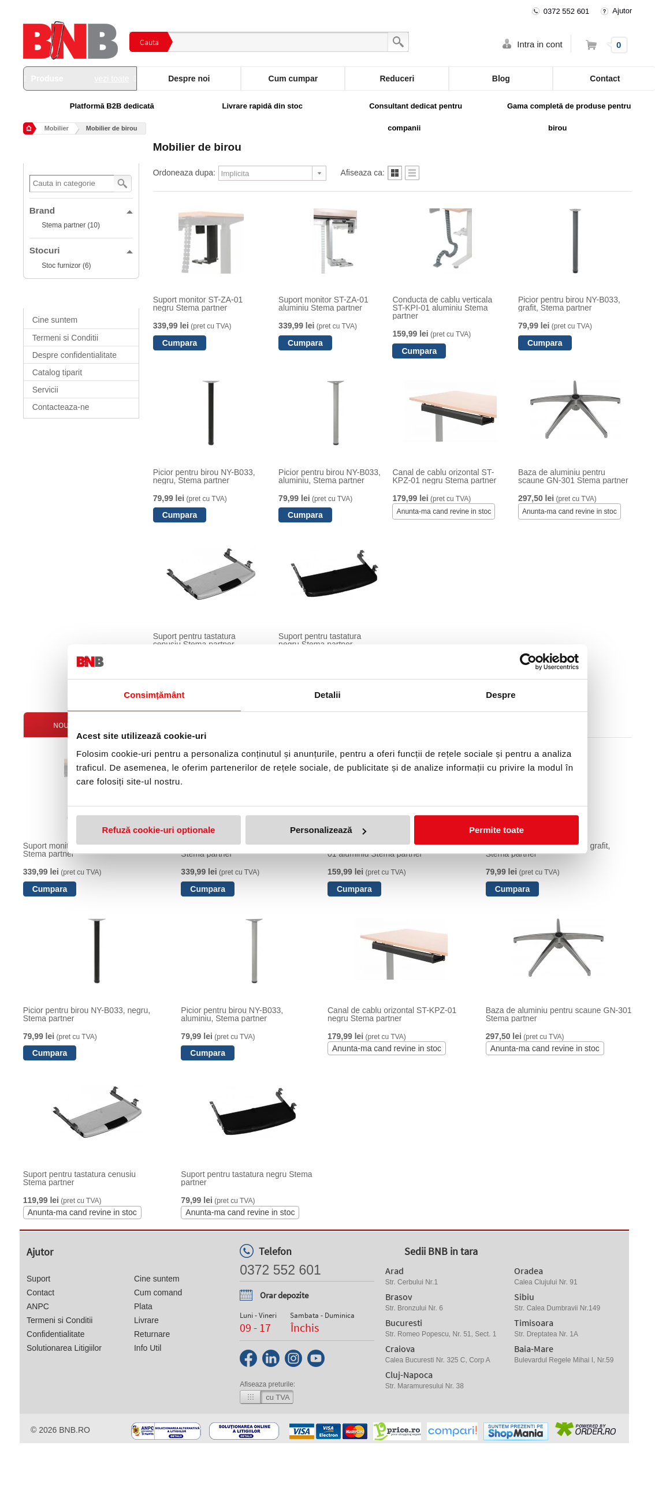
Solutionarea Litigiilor (64, 1348)
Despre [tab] (500, 695)
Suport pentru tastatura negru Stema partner (319, 640)
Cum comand (158, 1292)
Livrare (146, 1320)
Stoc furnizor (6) (66, 266)
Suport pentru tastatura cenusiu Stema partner (194, 640)
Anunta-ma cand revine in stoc (444, 511)
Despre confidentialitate (74, 355)
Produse (80, 78)
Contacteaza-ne (61, 407)
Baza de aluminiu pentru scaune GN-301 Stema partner (573, 476)
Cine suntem (55, 319)
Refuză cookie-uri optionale (158, 830)
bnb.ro (74, 1430)
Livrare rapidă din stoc (262, 106)
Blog (501, 78)
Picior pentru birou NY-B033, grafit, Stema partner (569, 304)
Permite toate (496, 830)
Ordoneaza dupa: (184, 172)
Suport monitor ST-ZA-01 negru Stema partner (198, 304)
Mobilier (56, 128)
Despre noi (189, 78)
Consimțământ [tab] (154, 695)
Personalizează (328, 830)
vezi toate (112, 78)
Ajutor (622, 10)
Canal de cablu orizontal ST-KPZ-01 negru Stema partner (444, 476)
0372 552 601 (567, 11)
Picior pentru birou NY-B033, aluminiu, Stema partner (329, 476)
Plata (143, 1306)
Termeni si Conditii (65, 337)
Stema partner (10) (71, 225)
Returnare (152, 1334)
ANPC (38, 1306)
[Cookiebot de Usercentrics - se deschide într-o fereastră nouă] (528, 661)
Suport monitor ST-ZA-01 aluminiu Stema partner (323, 304)
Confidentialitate (55, 1334)
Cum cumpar (293, 78)
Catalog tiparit (57, 372)
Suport (38, 1278)
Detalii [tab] (327, 695)
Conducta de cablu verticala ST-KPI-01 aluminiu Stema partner (442, 308)
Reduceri (396, 78)
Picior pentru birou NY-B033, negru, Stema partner (204, 476)
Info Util (147, 1348)
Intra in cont (539, 44)
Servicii (45, 389)
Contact (40, 1292)
